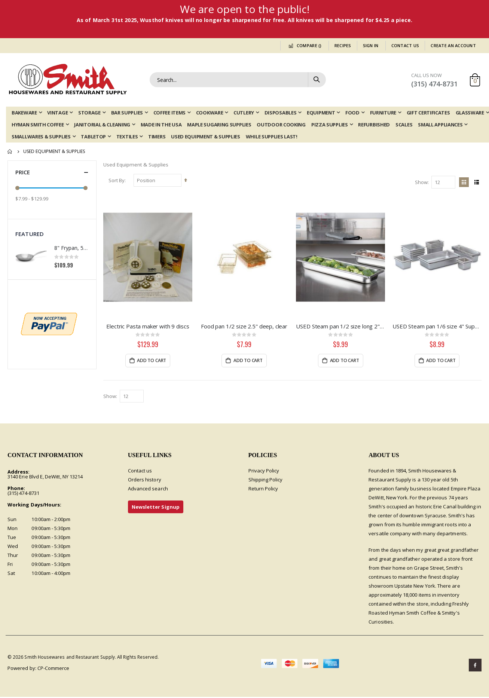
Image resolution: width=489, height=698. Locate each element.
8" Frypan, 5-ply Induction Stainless (71, 247)
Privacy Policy (263, 471)
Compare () (303, 45)
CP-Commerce (53, 669)
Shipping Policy (265, 480)
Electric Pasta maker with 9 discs (148, 326)
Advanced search (148, 489)
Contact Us (405, 45)
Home (10, 151)
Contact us (140, 471)
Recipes (342, 45)
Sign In (371, 45)
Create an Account (453, 45)
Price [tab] (52, 172)
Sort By (117, 181)
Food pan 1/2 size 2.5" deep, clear (245, 326)
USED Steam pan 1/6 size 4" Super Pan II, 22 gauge (437, 326)
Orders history (144, 480)
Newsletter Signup (156, 508)
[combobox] (238, 79)
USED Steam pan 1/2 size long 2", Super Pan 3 (341, 326)
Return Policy (263, 489)
